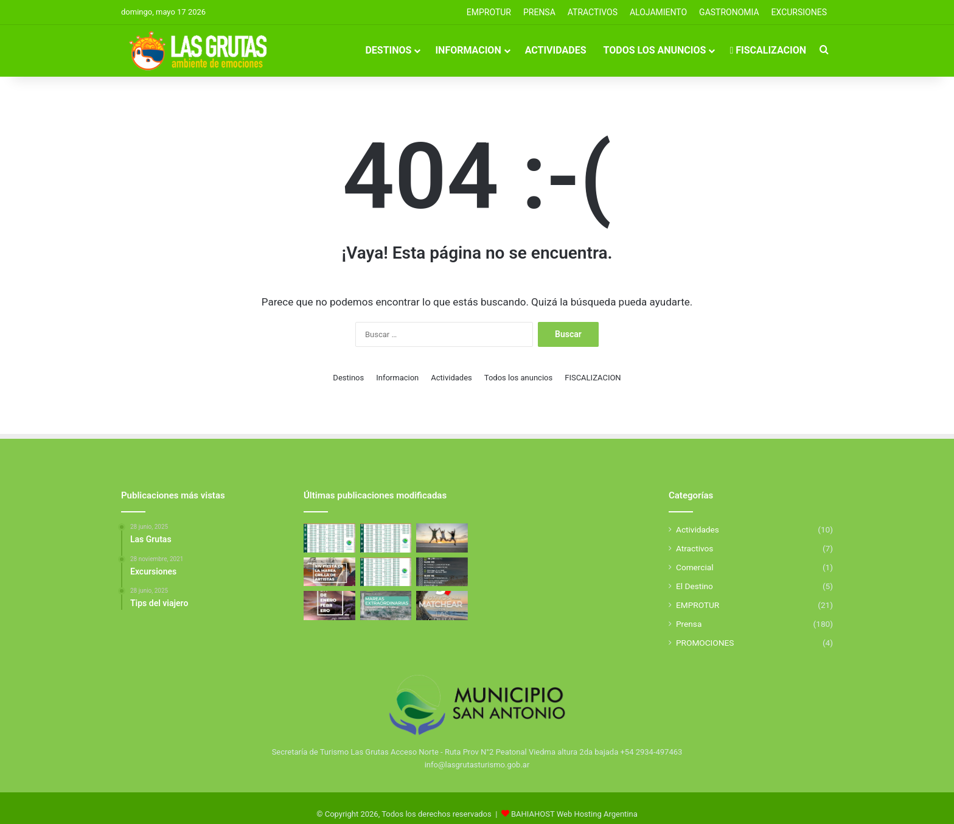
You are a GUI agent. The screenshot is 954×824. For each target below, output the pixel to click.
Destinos (388, 50)
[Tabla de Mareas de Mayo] (329, 538)
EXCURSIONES (799, 12)
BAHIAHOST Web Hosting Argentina (574, 814)
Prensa (689, 624)
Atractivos (593, 12)
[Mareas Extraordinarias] (386, 605)
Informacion (468, 50)
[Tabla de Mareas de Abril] (386, 538)
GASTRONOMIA (729, 12)
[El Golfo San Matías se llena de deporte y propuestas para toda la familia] (329, 605)
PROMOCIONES (705, 643)
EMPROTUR (489, 12)
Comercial (695, 567)
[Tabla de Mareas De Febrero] (386, 572)
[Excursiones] (442, 538)
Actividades (556, 50)
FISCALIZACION (767, 50)
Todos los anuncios (655, 50)
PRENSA (539, 12)
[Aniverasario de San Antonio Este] (442, 572)
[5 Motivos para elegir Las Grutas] (442, 605)
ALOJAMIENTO (658, 12)
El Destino (694, 586)
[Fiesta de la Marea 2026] (329, 572)
